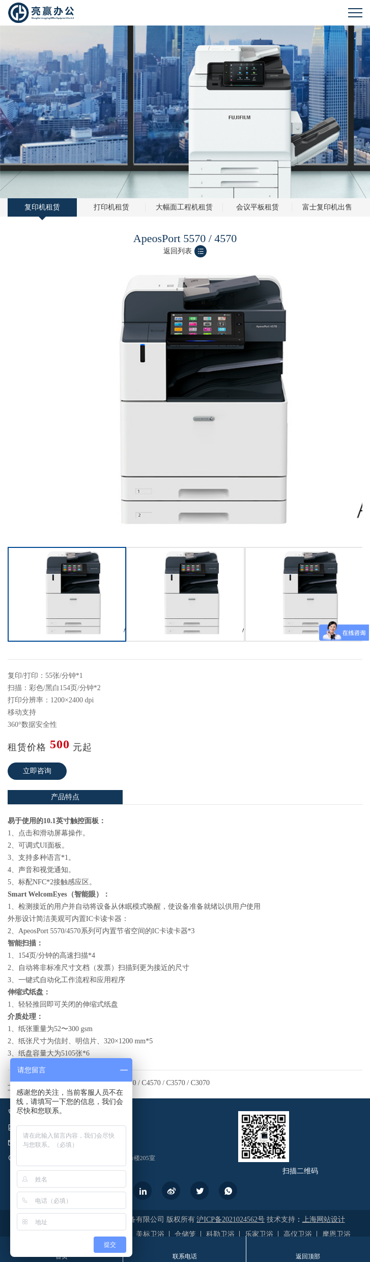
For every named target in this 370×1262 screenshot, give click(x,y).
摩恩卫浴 (336, 1234)
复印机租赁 (42, 207)
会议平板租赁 (257, 207)
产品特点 (65, 797)
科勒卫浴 (220, 1234)
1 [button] (180, 544)
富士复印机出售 (327, 207)
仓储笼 (185, 1234)
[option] (67, 594)
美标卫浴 (150, 1234)
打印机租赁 (111, 207)
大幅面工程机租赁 (184, 207)
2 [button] (190, 544)
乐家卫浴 (259, 1234)
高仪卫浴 (297, 1234)
